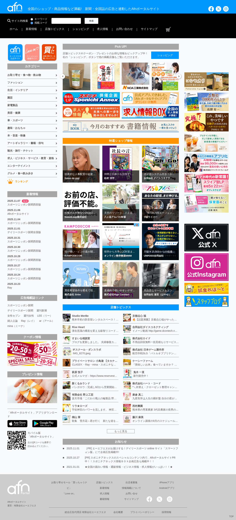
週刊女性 (29, 305)
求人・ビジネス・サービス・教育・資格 (30, 148)
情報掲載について (131, 478)
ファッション (15, 72)
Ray (9, 277)
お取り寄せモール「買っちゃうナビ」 (69, 475)
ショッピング (159, 20)
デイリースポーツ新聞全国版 (24, 222)
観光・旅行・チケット (20, 140)
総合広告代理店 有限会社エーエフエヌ (85, 502)
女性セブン (13, 305)
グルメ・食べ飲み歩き (20, 163)
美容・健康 (13, 102)
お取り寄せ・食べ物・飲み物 (24, 65)
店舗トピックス (139, 20)
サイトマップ (211, 20)
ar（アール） (46, 310)
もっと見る (120, 421)
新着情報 (121, 20)
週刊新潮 (42, 300)
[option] (76, 66)
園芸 (10, 87)
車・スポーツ (15, 110)
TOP (231, 516)
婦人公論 (12, 310)
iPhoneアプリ (166, 472)
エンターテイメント (19, 155)
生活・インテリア (17, 80)
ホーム (108, 20)
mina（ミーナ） (16, 316)
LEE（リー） (44, 305)
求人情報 (176, 20)
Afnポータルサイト (18, 203)
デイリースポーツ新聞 (20, 300)
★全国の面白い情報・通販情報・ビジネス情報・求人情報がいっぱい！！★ (129, 456)
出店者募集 (132, 472)
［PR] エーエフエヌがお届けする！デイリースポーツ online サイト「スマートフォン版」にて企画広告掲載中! (131, 440)
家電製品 (12, 95)
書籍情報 (104, 489)
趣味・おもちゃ (16, 117)
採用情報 (166, 502)
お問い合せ (132, 483)
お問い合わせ (192, 20)
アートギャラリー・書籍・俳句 (25, 133)
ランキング (17, 171)
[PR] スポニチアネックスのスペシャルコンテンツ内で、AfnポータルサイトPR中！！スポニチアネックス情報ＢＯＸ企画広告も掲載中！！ (130, 449)
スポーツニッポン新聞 (20, 295)
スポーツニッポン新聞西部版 (24, 194)
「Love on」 (69, 483)
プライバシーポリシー (142, 502)
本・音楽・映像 (16, 125)
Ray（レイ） (28, 310)
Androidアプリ (167, 478)
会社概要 (118, 502)
